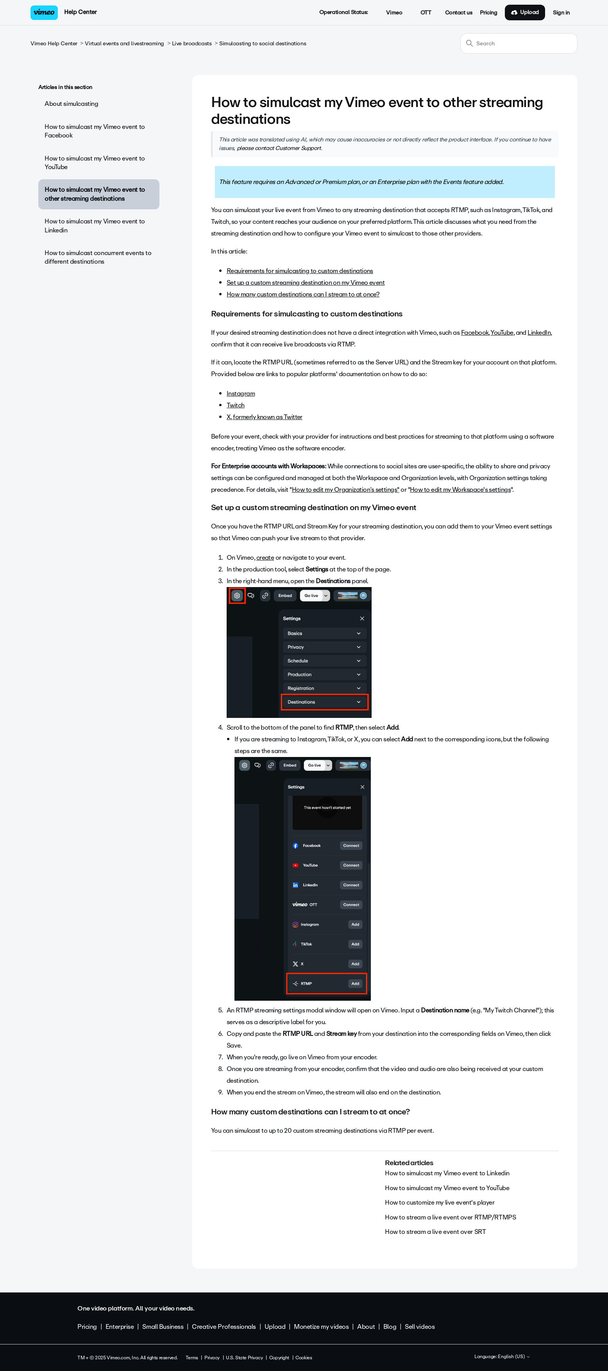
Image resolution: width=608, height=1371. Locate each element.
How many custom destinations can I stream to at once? (303, 294)
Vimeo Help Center (53, 43)
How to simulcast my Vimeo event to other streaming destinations (95, 194)
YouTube (501, 332)
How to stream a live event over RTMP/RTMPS (450, 1217)
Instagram (241, 393)
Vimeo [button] (390, 13)
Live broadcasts (192, 43)
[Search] (519, 43)
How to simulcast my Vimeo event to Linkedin (95, 225)
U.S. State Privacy (244, 1358)
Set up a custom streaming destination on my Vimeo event (305, 282)
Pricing (488, 13)
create (265, 557)
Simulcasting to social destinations (262, 43)
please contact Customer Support (279, 148)
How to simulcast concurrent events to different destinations (98, 257)
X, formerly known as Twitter (264, 417)
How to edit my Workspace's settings (460, 489)
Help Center (80, 12)
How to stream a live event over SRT (435, 1231)
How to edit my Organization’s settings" (345, 489)
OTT (421, 13)
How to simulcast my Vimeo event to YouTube (95, 162)
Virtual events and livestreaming (124, 43)
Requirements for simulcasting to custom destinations (300, 271)
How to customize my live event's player (440, 1202)
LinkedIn (539, 332)
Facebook (475, 332)
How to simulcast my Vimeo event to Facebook (95, 131)
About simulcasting (71, 103)
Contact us (458, 13)
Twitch (236, 405)
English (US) (514, 1357)
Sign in (561, 13)
